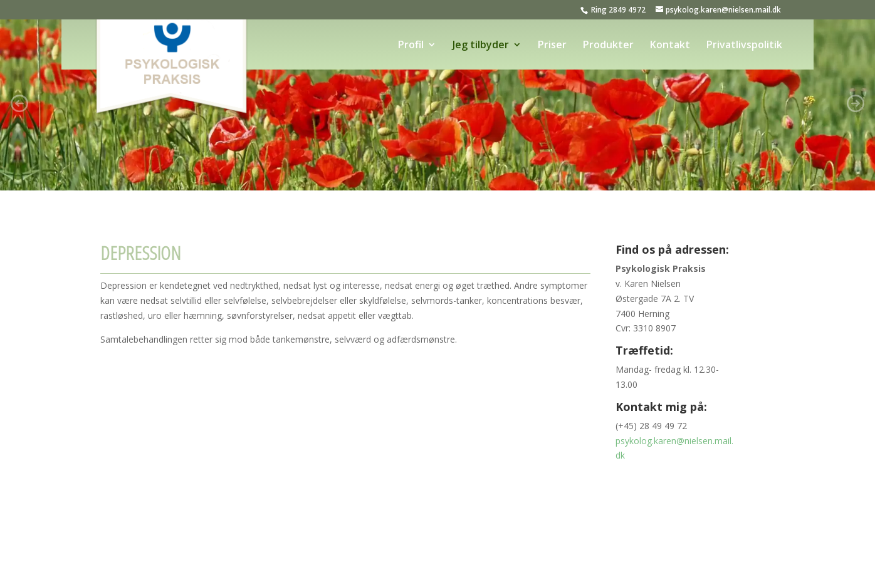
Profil (411, 45)
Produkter (608, 45)
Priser (552, 45)
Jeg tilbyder (481, 45)
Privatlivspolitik (744, 45)
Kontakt (670, 45)
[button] (19, 103)
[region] (437, 103)
